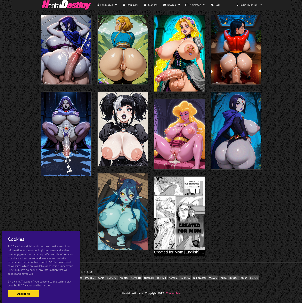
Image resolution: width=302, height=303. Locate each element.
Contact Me (173, 293)
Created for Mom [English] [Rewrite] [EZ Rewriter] (197, 252)
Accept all (23, 293)
